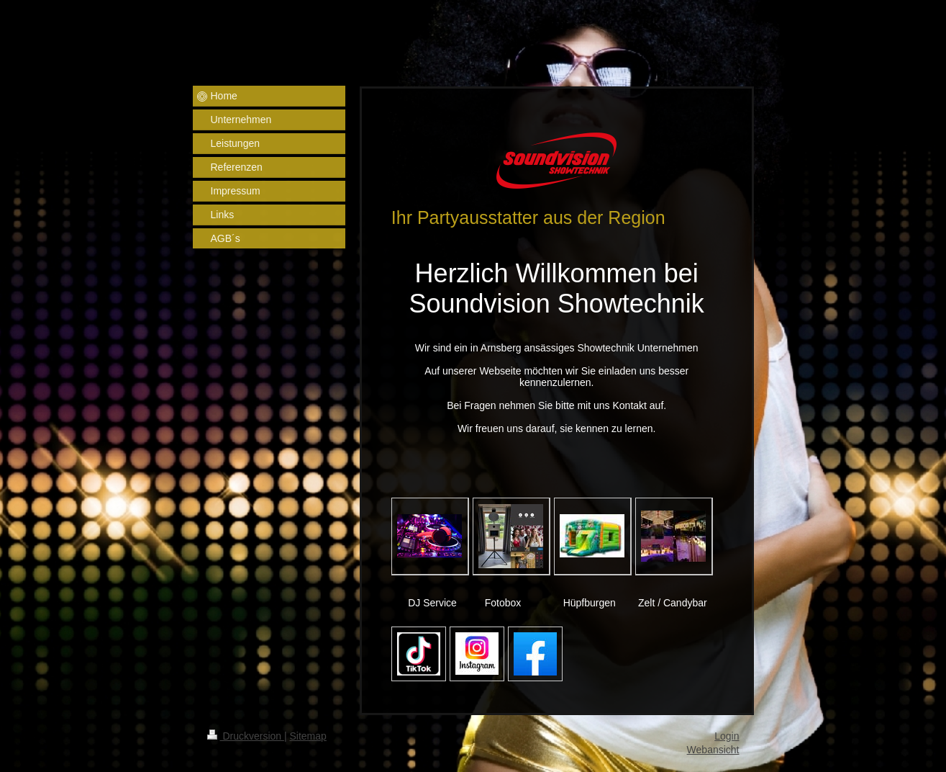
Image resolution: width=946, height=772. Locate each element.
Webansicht (713, 749)
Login (726, 736)
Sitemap (308, 736)
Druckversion (245, 736)
